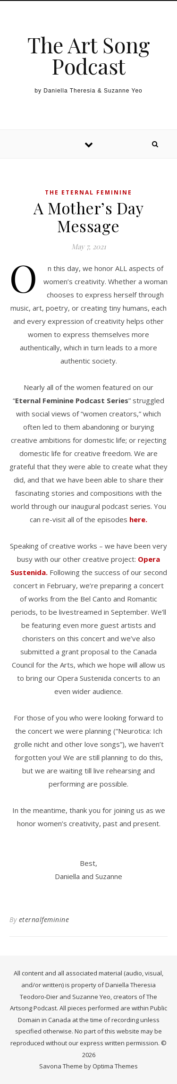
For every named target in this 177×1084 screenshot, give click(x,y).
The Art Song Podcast (88, 55)
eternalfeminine (44, 919)
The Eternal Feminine (88, 192)
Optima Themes (115, 1066)
